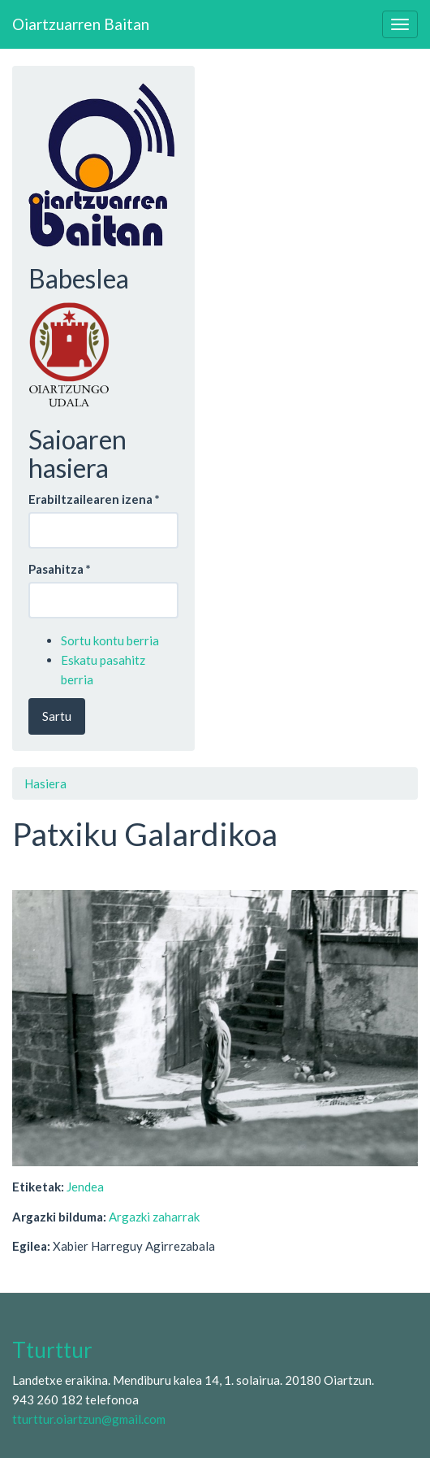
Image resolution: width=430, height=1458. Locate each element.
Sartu (56, 716)
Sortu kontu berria (110, 640)
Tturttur (52, 1350)
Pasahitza (59, 569)
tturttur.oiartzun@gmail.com (89, 1419)
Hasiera (45, 783)
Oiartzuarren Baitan (80, 24)
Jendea (85, 1186)
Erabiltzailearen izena (94, 499)
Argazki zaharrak (154, 1216)
